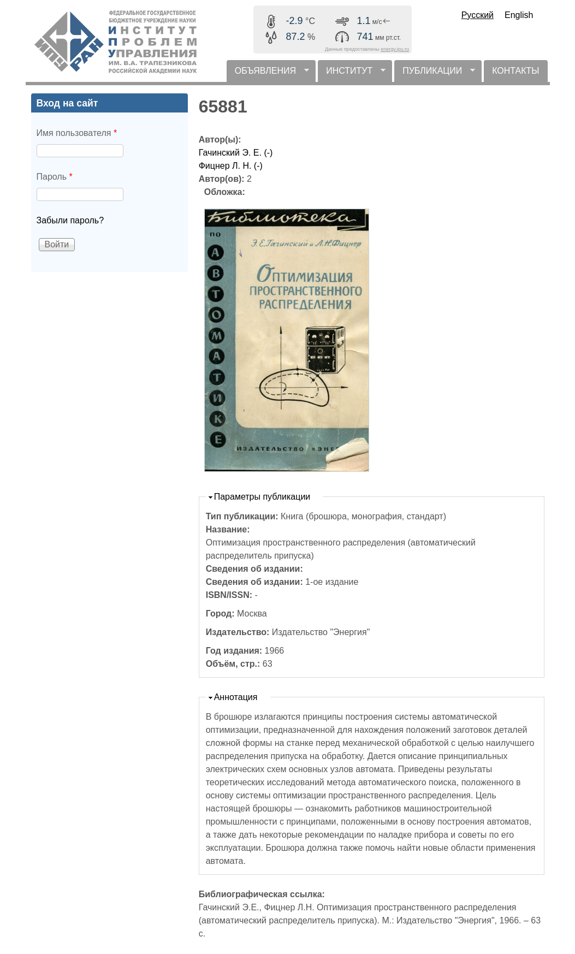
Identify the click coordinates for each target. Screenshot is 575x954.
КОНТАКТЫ (515, 70)
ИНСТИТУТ (352, 74)
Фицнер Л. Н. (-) (231, 165)
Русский (477, 15)
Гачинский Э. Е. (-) (236, 152)
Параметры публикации (262, 496)
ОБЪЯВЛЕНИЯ (268, 74)
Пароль (55, 176)
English (519, 15)
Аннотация (236, 697)
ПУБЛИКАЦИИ (434, 74)
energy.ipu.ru (395, 49)
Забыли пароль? (70, 220)
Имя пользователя (77, 133)
